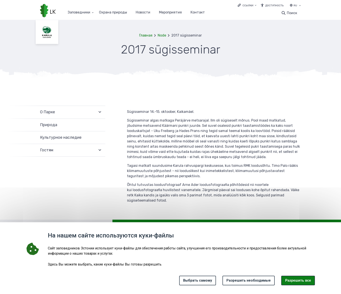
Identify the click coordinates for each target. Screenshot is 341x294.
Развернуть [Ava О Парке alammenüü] (99, 112)
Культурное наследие (61, 137)
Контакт (198, 12)
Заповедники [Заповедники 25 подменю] (79, 12)
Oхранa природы (113, 12)
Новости (143, 12)
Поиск (292, 13)
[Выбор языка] (299, 6)
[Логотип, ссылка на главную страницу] (48, 11)
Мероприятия (170, 12)
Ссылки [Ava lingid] (247, 5)
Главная (145, 35)
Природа (48, 124)
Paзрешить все (298, 280)
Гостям (46, 150)
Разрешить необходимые (248, 280)
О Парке (47, 112)
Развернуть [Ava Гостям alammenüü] (99, 150)
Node (162, 35)
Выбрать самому (197, 280)
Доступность (274, 5)
